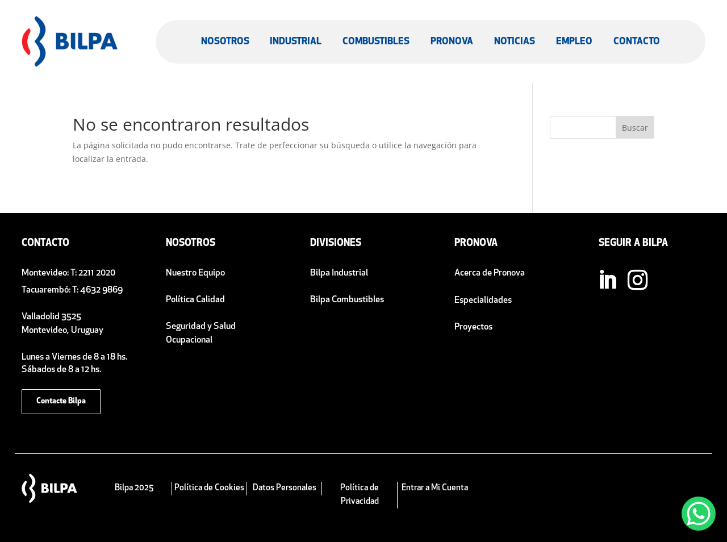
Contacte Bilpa (61, 401)
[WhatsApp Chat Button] (699, 514)
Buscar (635, 127)
